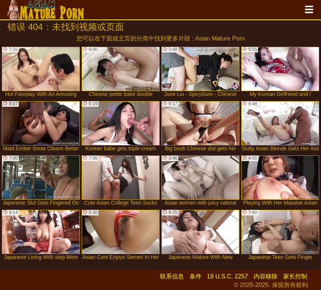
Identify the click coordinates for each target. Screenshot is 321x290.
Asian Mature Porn (220, 38)
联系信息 (172, 276)
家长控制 (295, 276)
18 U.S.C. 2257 (227, 276)
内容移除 (266, 276)
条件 (196, 276)
